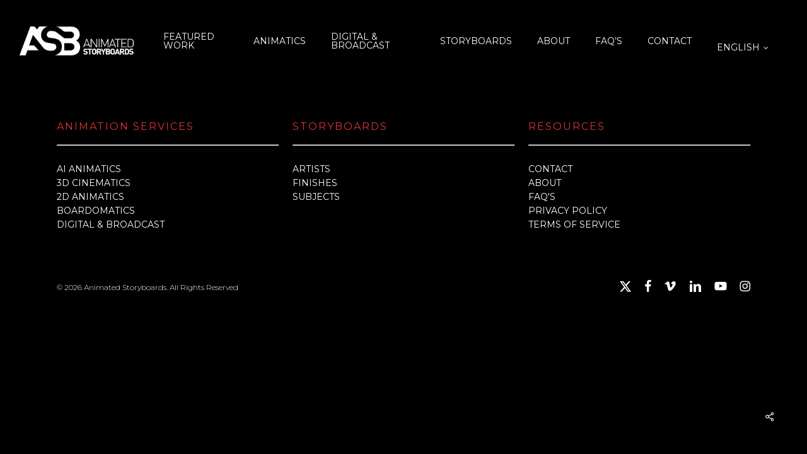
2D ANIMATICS (90, 196)
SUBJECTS (316, 196)
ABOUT (544, 182)
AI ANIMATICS (89, 169)
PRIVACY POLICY (567, 210)
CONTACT (550, 169)
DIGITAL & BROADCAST (111, 224)
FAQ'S (541, 196)
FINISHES (315, 182)
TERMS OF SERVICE (574, 224)
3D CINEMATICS (94, 182)
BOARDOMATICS (96, 210)
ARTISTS (311, 169)
